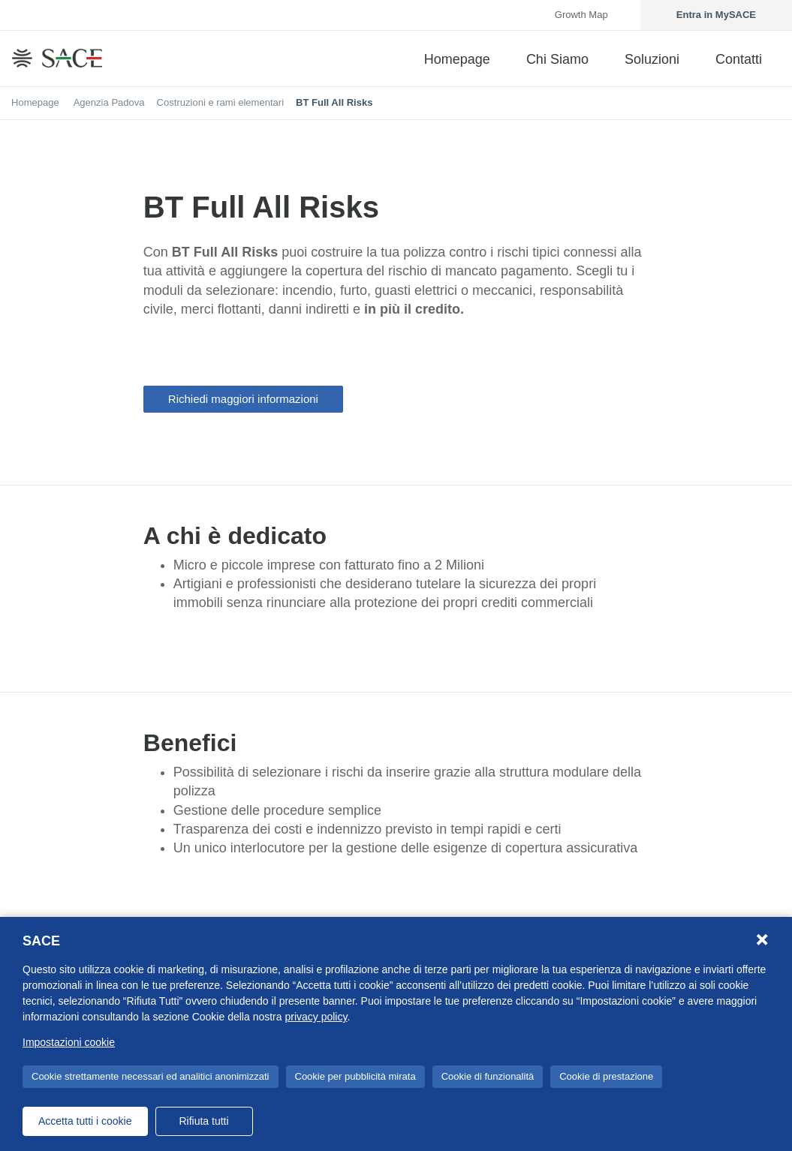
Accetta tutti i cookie (85, 1121)
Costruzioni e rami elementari (220, 102)
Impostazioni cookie (69, 1042)
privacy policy (316, 1017)
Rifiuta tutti (203, 1121)
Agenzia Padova (109, 102)
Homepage (35, 102)
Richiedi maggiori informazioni (243, 398)
